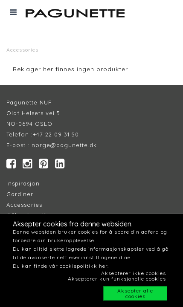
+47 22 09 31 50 (56, 134)
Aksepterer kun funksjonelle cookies (117, 278)
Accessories (22, 49)
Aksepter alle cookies (135, 293)
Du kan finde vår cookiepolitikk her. (61, 266)
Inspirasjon (23, 183)
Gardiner (19, 194)
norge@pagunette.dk (64, 145)
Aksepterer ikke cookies (133, 273)
